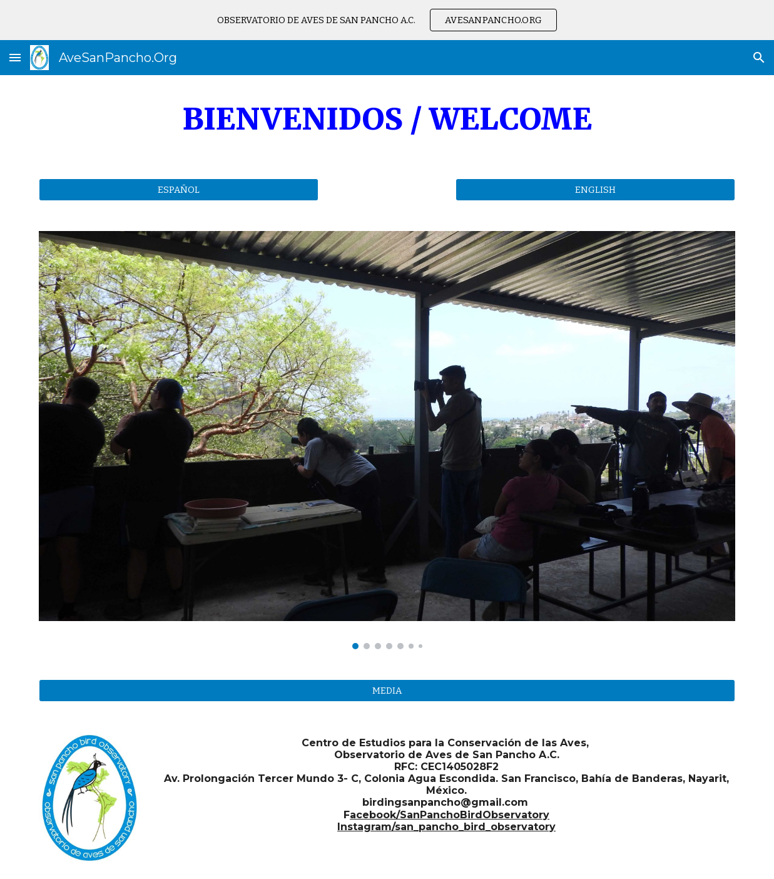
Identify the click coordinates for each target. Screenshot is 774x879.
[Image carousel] (387, 440)
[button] (15, 57)
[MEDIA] (387, 690)
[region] (387, 20)
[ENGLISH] (595, 189)
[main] (387, 119)
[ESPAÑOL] (178, 189)
